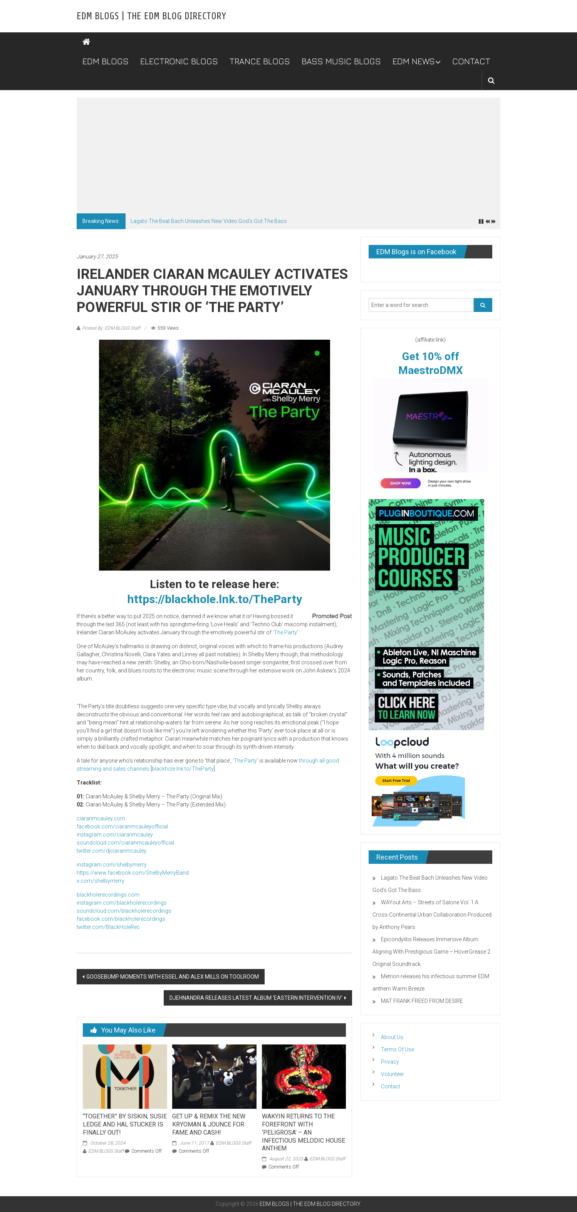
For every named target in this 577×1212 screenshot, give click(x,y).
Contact (390, 1086)
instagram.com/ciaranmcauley (115, 834)
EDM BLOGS (105, 61)
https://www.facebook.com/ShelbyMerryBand (133, 873)
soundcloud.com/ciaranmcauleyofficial (125, 843)
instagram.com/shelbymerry (112, 865)
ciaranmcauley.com (101, 818)
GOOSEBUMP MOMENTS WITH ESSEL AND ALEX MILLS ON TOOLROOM (172, 977)
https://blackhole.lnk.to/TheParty (214, 599)
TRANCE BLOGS (260, 61)
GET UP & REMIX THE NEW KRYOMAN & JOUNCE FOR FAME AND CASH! (208, 1124)
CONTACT (471, 61)
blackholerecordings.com (108, 895)
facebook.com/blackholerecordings (121, 919)
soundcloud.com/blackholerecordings (124, 911)
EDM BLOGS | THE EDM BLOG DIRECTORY (151, 16)
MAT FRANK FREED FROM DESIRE (422, 1001)
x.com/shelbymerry (100, 881)
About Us (392, 1037)
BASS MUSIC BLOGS (341, 61)
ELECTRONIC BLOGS (179, 61)
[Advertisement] (288, 156)
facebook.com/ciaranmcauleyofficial (122, 826)
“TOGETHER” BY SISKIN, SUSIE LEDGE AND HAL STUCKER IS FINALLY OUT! (125, 1124)
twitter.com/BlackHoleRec (108, 927)
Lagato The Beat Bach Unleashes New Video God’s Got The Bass (209, 221)
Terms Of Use (397, 1049)
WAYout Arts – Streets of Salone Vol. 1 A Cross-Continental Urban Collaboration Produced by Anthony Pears (431, 914)
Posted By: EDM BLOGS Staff (111, 328)
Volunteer (392, 1074)
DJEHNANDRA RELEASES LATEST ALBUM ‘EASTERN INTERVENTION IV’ (255, 998)
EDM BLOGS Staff (106, 1151)
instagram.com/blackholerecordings (122, 903)
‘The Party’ (285, 632)
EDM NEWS (413, 61)
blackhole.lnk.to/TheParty (183, 769)
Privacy (390, 1062)
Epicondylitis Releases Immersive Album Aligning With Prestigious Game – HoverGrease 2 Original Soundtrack (431, 951)
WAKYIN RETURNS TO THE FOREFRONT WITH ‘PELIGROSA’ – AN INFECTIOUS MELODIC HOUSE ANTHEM (303, 1132)
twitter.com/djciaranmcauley (111, 851)
